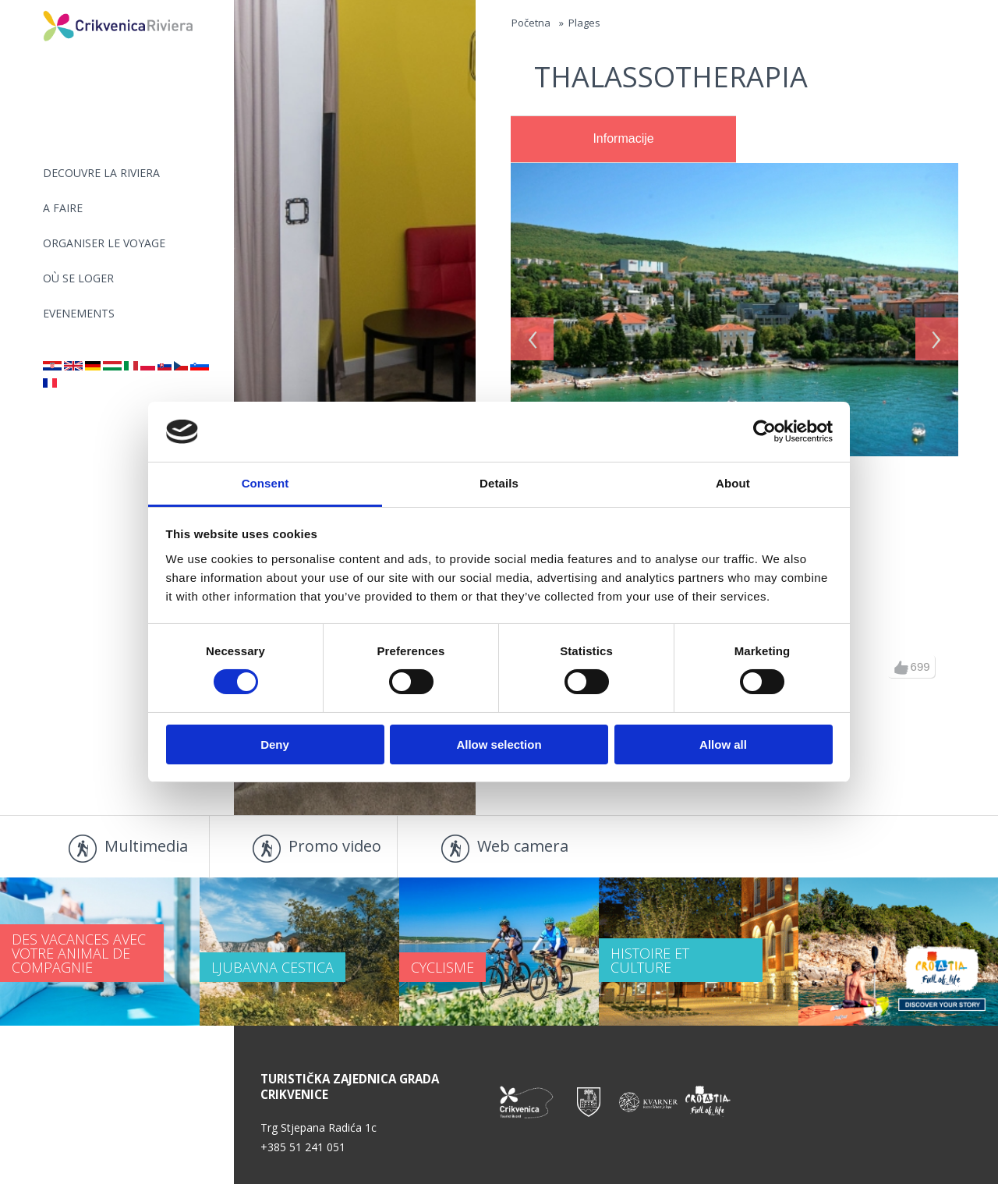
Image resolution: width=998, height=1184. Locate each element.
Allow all (723, 744)
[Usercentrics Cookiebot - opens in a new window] (764, 431)
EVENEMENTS (79, 313)
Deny (274, 744)
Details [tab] (499, 483)
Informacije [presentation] (623, 138)
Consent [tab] (265, 483)
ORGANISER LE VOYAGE (104, 243)
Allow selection (498, 744)
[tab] (623, 139)
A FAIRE (63, 207)
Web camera (522, 845)
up (901, 667)
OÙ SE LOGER (78, 278)
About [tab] (733, 483)
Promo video (334, 845)
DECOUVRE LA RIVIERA (101, 172)
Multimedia (146, 845)
